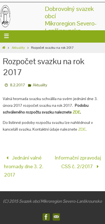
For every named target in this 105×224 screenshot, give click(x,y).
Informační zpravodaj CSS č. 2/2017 (78, 162)
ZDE (76, 112)
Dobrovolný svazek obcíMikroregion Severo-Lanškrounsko (71, 19)
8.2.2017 (17, 84)
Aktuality (18, 47)
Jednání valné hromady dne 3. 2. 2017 (23, 166)
